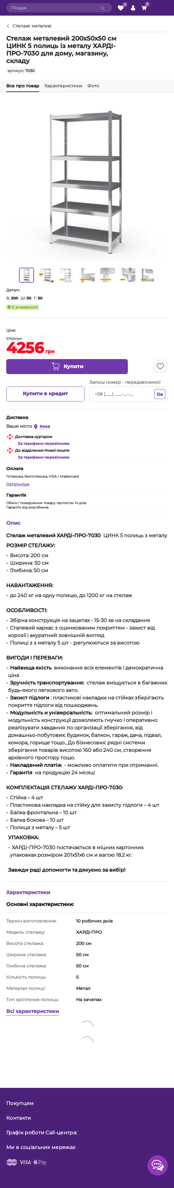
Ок (160, 394)
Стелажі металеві (31, 26)
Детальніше (17, 484)
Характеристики (63, 86)
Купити (67, 367)
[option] (26, 275)
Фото (93, 86)
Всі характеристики (32, 1011)
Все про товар (22, 86)
